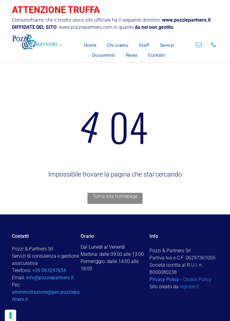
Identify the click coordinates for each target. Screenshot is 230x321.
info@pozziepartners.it (50, 277)
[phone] (213, 45)
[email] (198, 45)
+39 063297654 (49, 270)
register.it (189, 286)
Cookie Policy (197, 279)
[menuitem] (85, 45)
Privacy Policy (164, 279)
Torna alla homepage (115, 196)
